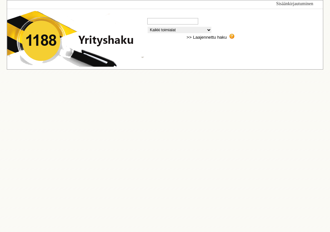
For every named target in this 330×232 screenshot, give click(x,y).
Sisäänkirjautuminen (294, 3)
